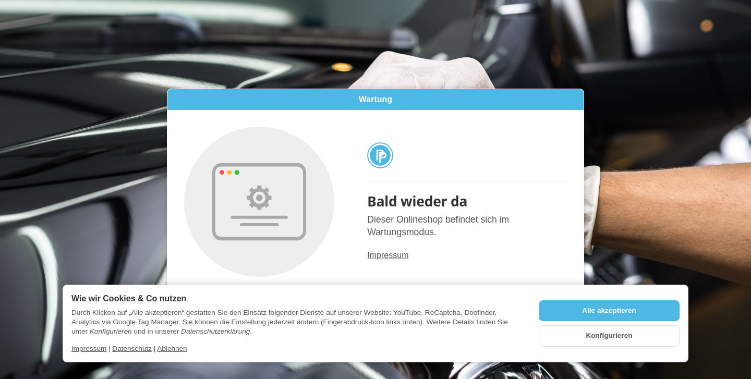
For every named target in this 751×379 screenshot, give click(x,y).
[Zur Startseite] (467, 155)
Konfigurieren (609, 335)
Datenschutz (132, 348)
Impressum (387, 255)
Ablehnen (172, 348)
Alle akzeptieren (609, 310)
